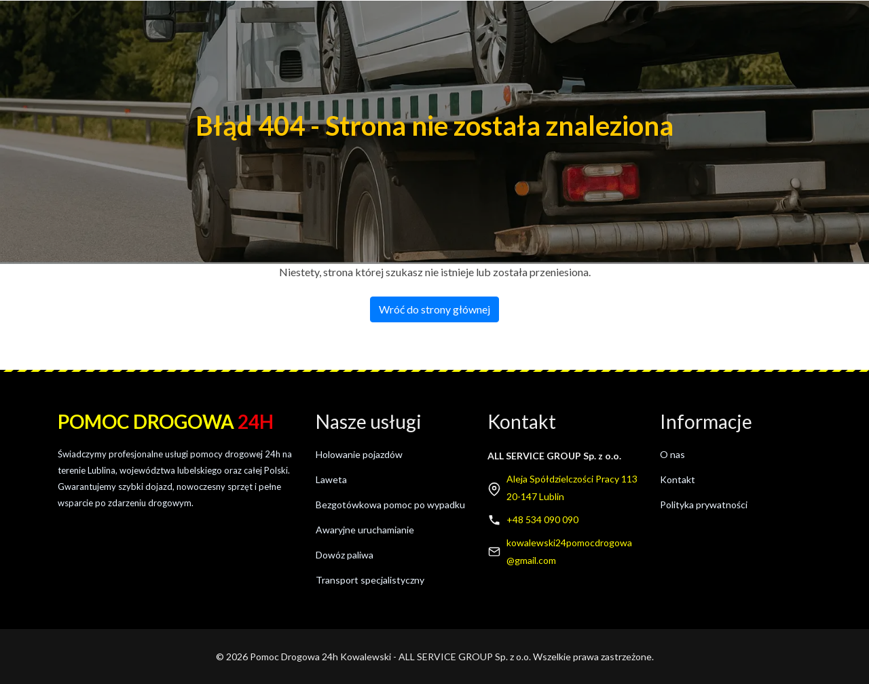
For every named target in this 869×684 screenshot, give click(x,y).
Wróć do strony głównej (434, 309)
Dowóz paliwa (344, 554)
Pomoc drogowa (166, 421)
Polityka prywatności (703, 504)
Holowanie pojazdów (359, 454)
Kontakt (677, 479)
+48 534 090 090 (542, 519)
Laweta (331, 479)
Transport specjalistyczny (370, 580)
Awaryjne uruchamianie (365, 529)
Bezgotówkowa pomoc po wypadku (390, 504)
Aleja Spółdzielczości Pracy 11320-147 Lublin (571, 487)
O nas (672, 454)
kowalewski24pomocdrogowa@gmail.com (569, 551)
